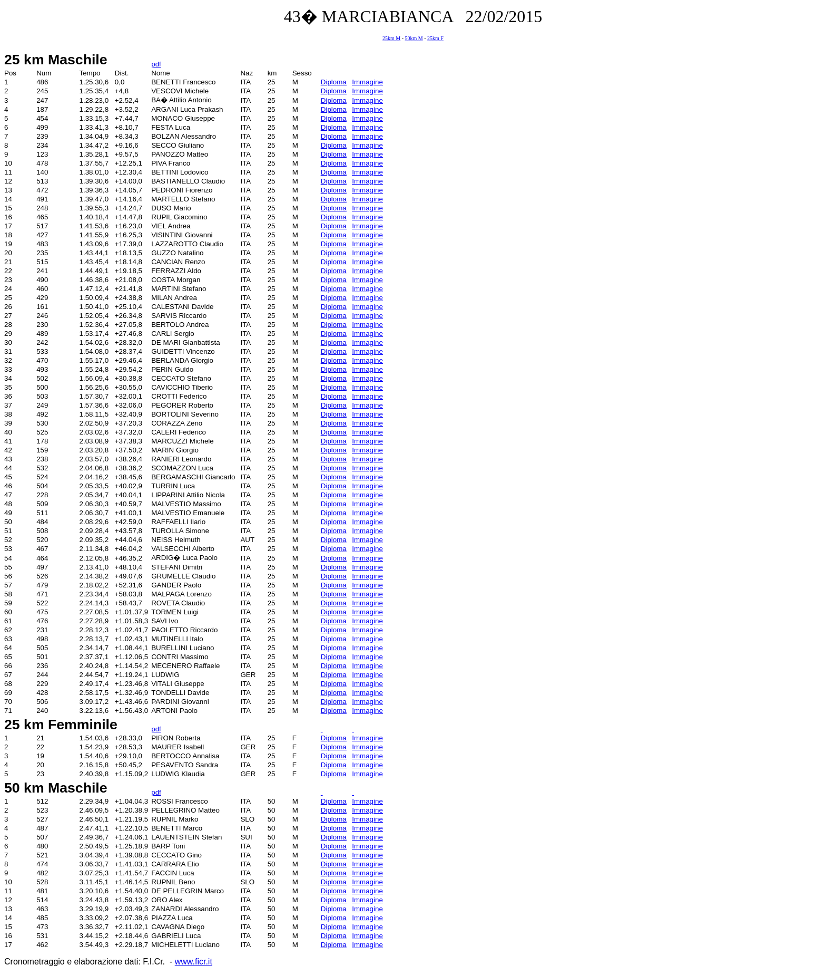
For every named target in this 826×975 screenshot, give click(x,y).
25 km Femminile (60, 724)
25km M (391, 38)
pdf (156, 64)
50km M (414, 38)
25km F (435, 38)
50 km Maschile (55, 788)
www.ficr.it (193, 961)
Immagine (367, 82)
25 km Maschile (55, 59)
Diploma (334, 82)
